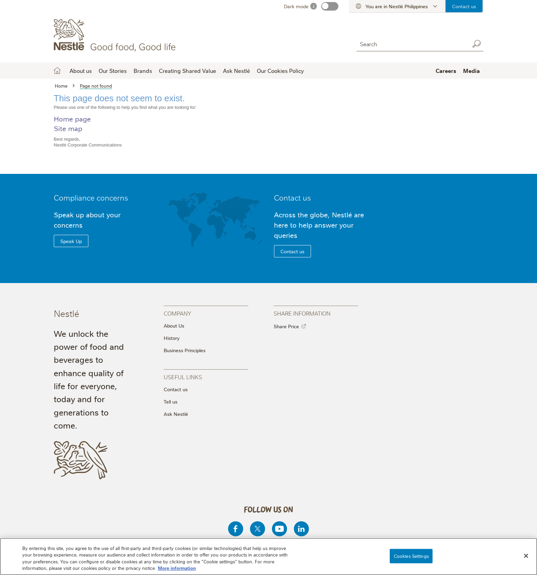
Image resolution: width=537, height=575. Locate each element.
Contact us (464, 6)
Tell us (170, 401)
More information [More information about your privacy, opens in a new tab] (177, 568)
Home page (72, 118)
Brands (143, 70)
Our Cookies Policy (280, 70)
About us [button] (81, 70)
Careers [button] (446, 70)
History (171, 338)
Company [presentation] (177, 313)
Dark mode (296, 6)
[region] (268, 556)
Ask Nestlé (236, 70)
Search (476, 44)
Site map (68, 128)
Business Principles (184, 350)
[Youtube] (279, 528)
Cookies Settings (411, 556)
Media (471, 70)
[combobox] (411, 43)
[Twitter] (257, 528)
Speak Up (71, 241)
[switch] (329, 6)
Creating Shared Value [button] (187, 70)
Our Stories (113, 70)
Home (57, 70)
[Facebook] (235, 528)
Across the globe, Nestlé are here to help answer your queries (319, 225)
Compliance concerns (91, 197)
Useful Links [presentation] (183, 377)
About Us (174, 325)
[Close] (526, 555)
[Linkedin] (301, 528)
